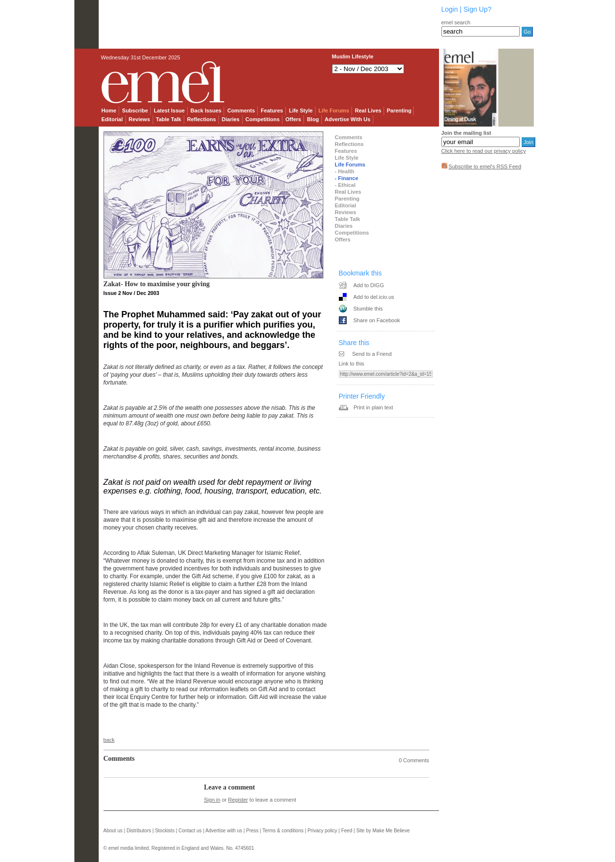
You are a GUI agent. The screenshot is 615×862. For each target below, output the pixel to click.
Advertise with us (223, 830)
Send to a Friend (371, 354)
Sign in (212, 800)
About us (113, 830)
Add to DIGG (368, 285)
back (109, 740)
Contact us (190, 830)
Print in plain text (373, 407)
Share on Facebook (376, 320)
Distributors (138, 830)
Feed (346, 830)
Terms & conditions (283, 830)
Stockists (165, 830)
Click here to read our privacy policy (483, 151)
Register (238, 800)
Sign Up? (477, 9)
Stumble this (368, 309)
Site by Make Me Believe (383, 830)
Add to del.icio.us (373, 297)
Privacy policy (322, 830)
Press (252, 830)
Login (449, 9)
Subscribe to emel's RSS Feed (485, 166)
